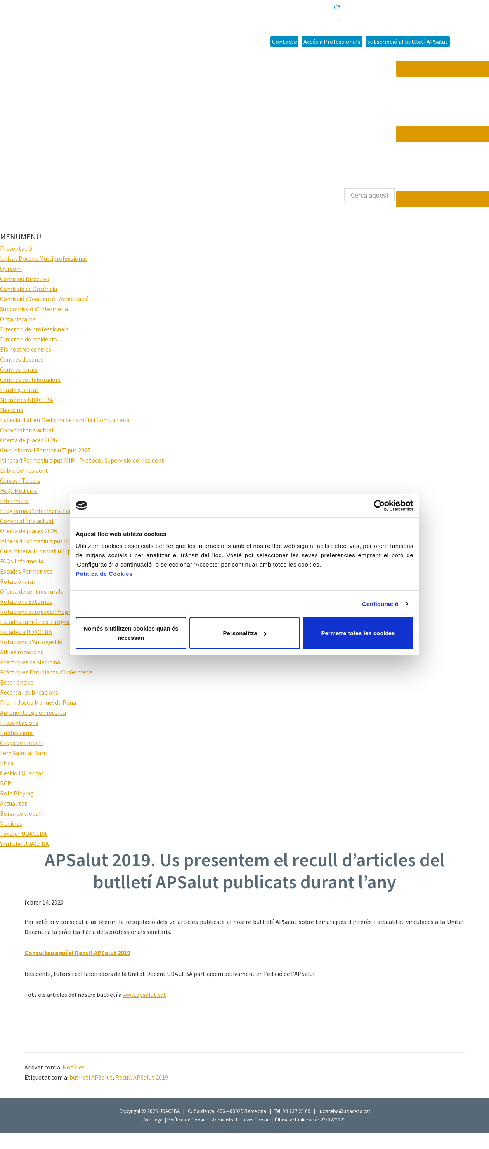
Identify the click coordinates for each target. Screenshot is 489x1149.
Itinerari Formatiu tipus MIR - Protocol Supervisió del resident (82, 460)
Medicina (11, 410)
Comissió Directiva (24, 278)
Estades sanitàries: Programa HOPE (47, 622)
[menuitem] (337, 7)
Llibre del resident (24, 470)
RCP (5, 783)
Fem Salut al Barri (23, 753)
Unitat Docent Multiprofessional (43, 258)
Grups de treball (21, 743)
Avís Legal (154, 1119)
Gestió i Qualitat (22, 773)
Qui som (11, 268)
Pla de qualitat (19, 389)
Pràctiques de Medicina (30, 662)
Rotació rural (17, 581)
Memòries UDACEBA (26, 400)
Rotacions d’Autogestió (31, 642)
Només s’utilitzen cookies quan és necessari (130, 633)
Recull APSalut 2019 (141, 1077)
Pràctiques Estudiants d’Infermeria (46, 672)
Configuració (380, 603)
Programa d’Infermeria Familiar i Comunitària (61, 511)
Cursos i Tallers (20, 480)
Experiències (16, 682)
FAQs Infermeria (21, 561)
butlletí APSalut (91, 1077)
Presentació (16, 248)
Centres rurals (19, 369)
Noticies (11, 823)
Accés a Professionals (332, 41)
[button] (20, 236)
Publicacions (17, 733)
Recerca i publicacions (29, 692)
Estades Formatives (26, 571)
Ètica (7, 763)
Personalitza (245, 633)
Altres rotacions (21, 652)
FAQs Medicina (19, 490)
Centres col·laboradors (30, 379)
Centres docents (21, 359)
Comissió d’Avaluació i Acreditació (44, 299)
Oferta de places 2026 (28, 440)
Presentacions (19, 722)
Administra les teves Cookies (241, 1119)
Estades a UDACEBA (26, 632)
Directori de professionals (34, 329)
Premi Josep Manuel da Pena (38, 702)
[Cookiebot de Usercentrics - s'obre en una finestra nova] (379, 505)
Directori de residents (28, 339)
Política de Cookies (188, 1119)
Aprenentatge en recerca (33, 712)
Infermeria (14, 500)
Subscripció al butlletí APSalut (407, 41)
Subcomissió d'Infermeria (34, 309)
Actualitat (13, 803)
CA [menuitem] (337, 7)
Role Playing (17, 793)
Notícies (73, 1067)
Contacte (284, 41)
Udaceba (58, 22)
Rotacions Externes (26, 601)
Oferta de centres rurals (31, 591)
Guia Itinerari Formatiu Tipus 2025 (45, 450)
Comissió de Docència (28, 289)
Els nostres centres (25, 349)
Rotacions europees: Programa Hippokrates (58, 611)
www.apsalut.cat (144, 994)
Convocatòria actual (27, 430)
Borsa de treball (21, 813)
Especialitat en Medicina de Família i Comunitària (65, 420)
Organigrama (18, 319)
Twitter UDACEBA (23, 833)
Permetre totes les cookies (358, 633)
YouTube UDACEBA (24, 843)
